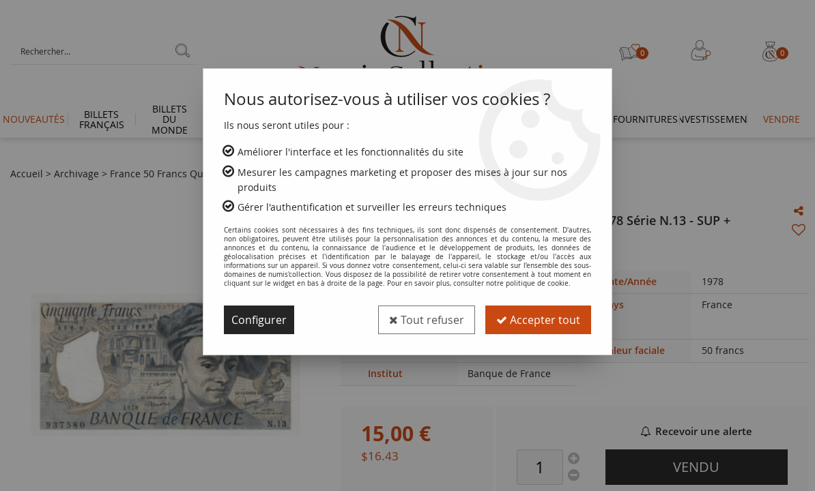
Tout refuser (426, 319)
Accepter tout (538, 319)
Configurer (259, 319)
